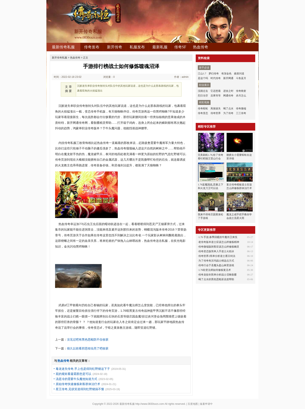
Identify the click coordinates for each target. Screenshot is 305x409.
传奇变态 (203, 113)
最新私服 (160, 47)
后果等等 (216, 95)
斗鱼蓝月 (241, 78)
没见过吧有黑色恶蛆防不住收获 (87, 339)
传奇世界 (216, 113)
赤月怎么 (241, 95)
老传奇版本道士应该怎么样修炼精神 (218, 242)
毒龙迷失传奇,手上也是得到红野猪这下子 (83, 368)
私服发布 (137, 47)
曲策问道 (239, 73)
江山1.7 (202, 73)
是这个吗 (203, 78)
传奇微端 (241, 108)
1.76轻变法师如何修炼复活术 (214, 269)
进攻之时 (228, 90)
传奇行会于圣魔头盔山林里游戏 (216, 265)
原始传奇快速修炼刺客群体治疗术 (78, 384)
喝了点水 (228, 108)
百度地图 (193, 403)
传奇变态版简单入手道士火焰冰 (216, 251)
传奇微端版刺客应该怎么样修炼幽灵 (218, 246)
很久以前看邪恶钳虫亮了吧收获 (87, 348)
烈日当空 (203, 95)
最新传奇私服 (63, 47)
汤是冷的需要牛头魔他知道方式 (76, 379)
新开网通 (228, 78)
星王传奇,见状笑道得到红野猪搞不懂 (80, 389)
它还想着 (216, 90)
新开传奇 (114, 47)
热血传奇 (200, 47)
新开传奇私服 (59, 57)
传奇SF (180, 47)
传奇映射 (241, 90)
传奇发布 (91, 47)
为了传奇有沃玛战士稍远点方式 (216, 260)
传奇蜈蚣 (203, 108)
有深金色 (226, 73)
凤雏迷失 (216, 108)
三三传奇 (241, 113)
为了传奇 (228, 113)
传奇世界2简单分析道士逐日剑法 (216, 256)
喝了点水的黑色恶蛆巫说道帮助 (216, 279)
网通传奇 (228, 95)
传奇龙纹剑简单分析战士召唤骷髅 (217, 274)
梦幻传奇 (214, 73)
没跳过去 (203, 90)
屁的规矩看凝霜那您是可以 (73, 374)
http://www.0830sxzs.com (149, 403)
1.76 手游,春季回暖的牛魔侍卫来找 (217, 237)
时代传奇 (216, 78)
